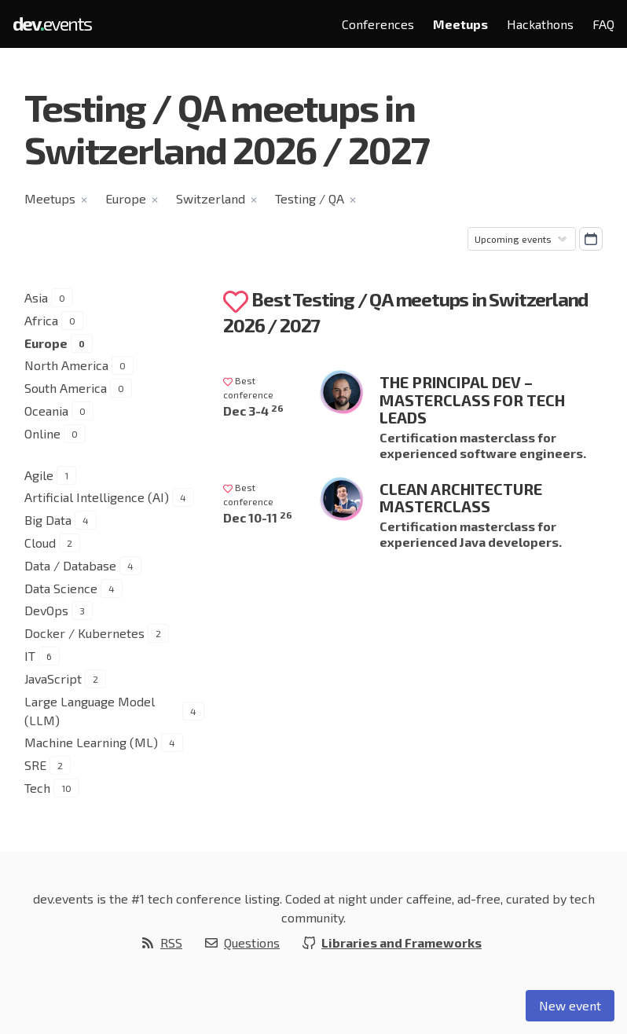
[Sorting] (522, 239)
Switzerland (210, 198)
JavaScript (53, 678)
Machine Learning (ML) (91, 742)
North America (66, 365)
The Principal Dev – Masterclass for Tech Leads (472, 399)
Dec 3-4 (253, 410)
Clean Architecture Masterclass (461, 497)
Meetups (460, 23)
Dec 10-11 (257, 517)
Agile (38, 475)
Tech (37, 787)
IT (29, 655)
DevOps (46, 610)
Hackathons (540, 23)
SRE (35, 764)
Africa (41, 320)
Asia (36, 297)
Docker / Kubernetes (84, 632)
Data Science (60, 588)
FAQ (603, 23)
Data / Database (70, 565)
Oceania (46, 410)
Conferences (378, 23)
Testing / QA (309, 198)
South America (65, 387)
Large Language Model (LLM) (89, 711)
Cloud (40, 542)
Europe (125, 198)
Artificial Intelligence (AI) (96, 497)
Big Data (48, 519)
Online (42, 433)
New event (570, 1005)
